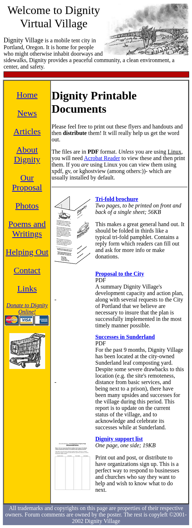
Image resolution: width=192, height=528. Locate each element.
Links (27, 288)
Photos (27, 205)
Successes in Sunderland (125, 337)
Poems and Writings (27, 228)
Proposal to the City (119, 274)
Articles (27, 131)
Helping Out (27, 252)
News (27, 113)
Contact (27, 270)
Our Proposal (27, 182)
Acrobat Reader (102, 158)
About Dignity (27, 154)
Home (27, 94)
